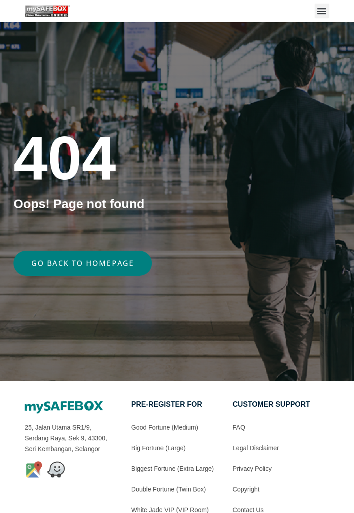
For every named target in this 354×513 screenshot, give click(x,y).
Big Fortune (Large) (158, 448)
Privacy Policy (252, 468)
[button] (322, 11)
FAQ (239, 427)
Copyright (246, 489)
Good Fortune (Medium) (164, 427)
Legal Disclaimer (256, 448)
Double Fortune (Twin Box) (168, 489)
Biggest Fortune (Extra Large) (172, 468)
